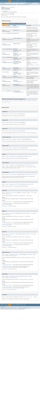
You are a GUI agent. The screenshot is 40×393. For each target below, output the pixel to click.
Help (25, 1)
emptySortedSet (16, 43)
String (14, 51)
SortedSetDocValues (6, 44)
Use (12, 1)
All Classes (2, 3)
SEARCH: (26, 3)
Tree (14, 1)
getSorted (15, 57)
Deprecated (18, 1)
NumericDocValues (6, 31)
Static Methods (12, 23)
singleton (15, 76)
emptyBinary (15, 27)
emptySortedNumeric (17, 38)
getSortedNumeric (17, 61)
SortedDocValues (9, 33)
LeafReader (16, 50)
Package (6, 1)
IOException (8, 193)
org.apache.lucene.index (10, 7)
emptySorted (15, 33)
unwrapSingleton (16, 84)
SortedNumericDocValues (7, 39)
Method (14, 4)
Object (23, 99)
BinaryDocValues (9, 27)
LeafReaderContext (18, 73)
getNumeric (15, 53)
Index (22, 1)
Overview (2, 1)
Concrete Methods (21, 23)
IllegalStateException (7, 201)
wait (3, 102)
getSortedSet (16, 67)
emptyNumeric (16, 30)
